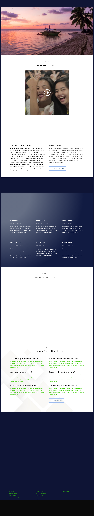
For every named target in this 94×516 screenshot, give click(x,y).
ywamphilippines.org (14, 512)
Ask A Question (56, 416)
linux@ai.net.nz (39, 511)
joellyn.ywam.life (13, 511)
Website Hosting (66, 507)
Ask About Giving (57, 172)
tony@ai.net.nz (39, 514)
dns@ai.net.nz (39, 512)
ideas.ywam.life (13, 509)
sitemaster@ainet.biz (41, 509)
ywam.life (11, 507)
